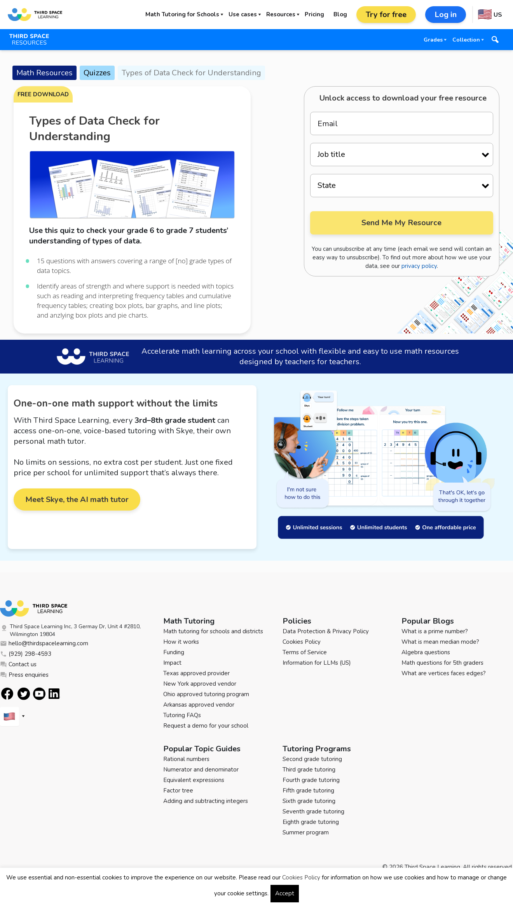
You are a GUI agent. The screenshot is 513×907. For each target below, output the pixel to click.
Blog (340, 14)
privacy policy (419, 266)
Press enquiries (24, 675)
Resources (280, 14)
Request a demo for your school (205, 726)
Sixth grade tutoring (309, 801)
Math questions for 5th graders (442, 663)
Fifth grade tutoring (308, 790)
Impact (172, 663)
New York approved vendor (199, 684)
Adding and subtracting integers (205, 801)
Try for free (386, 14)
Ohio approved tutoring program (206, 694)
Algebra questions (425, 652)
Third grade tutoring (309, 769)
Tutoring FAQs (182, 715)
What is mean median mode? (440, 642)
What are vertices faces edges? (443, 673)
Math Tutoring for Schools (182, 14)
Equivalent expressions (193, 780)
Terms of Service (305, 652)
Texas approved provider (196, 673)
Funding (173, 652)
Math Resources (44, 73)
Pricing (314, 14)
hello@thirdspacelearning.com (44, 643)
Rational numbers (186, 759)
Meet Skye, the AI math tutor (77, 499)
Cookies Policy (302, 642)
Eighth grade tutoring (311, 822)
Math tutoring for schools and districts (213, 631)
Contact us (18, 664)
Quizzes (97, 73)
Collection (466, 39)
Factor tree (178, 790)
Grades (433, 39)
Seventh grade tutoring (313, 811)
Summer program (306, 832)
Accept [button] (284, 893)
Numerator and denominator (201, 769)
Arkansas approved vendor (198, 705)
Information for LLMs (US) (317, 663)
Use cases (243, 14)
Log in (445, 14)
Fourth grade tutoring (311, 780)
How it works (181, 642)
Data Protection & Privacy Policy (326, 631)
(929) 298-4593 (25, 654)
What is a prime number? (434, 631)
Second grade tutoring (312, 759)
